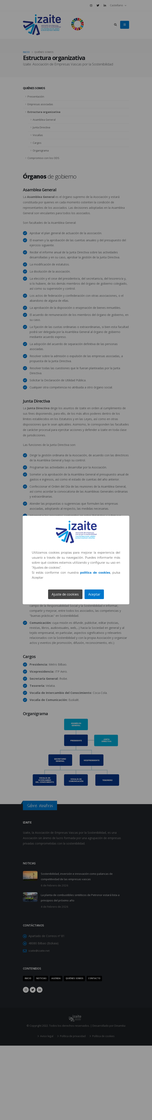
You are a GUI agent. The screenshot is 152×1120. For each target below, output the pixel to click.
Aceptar (94, 594)
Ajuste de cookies (65, 594)
